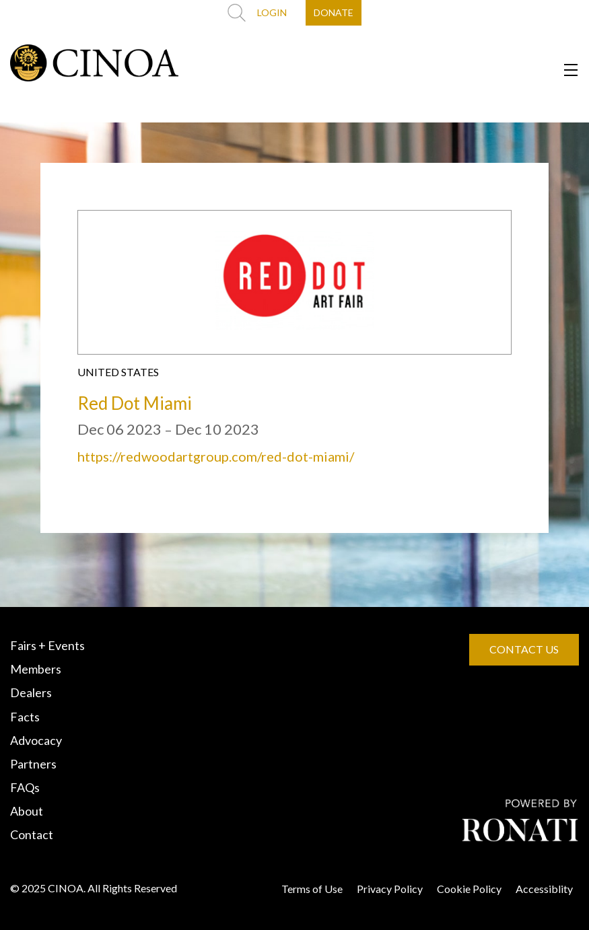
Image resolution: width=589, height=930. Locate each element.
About (26, 810)
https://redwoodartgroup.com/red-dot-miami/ (215, 456)
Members (35, 668)
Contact (31, 834)
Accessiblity (544, 888)
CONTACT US (524, 649)
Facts (25, 716)
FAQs (25, 787)
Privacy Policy (390, 888)
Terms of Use (312, 888)
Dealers (31, 692)
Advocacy (36, 740)
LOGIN (272, 12)
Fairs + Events (47, 645)
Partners (33, 763)
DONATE (333, 12)
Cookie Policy (469, 888)
